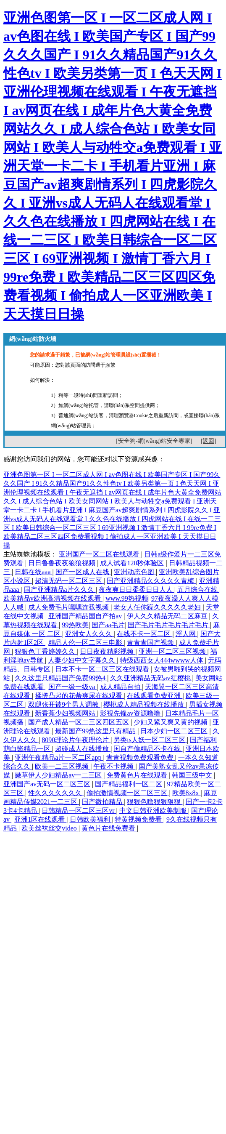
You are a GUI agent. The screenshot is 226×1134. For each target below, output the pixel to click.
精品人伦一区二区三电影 (86, 642)
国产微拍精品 (103, 801)
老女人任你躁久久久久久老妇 (157, 607)
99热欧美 (75, 624)
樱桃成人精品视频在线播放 (144, 704)
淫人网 (186, 633)
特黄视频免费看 (139, 819)
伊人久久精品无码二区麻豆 (168, 616)
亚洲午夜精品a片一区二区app (59, 757)
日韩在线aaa (33, 571)
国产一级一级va (72, 686)
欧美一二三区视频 (62, 766)
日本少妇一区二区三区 (174, 731)
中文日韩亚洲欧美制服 (153, 810)
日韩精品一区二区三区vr (79, 810)
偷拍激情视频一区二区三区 (128, 792)
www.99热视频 (126, 598)
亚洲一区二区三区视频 (173, 651)
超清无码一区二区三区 (69, 580)
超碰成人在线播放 (82, 748)
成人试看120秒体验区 (133, 563)
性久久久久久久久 (56, 792)
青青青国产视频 (151, 642)
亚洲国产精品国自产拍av (86, 616)
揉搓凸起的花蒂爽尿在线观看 (79, 695)
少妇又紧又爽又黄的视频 (171, 722)
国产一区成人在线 (83, 571)
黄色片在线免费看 (109, 828)
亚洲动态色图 (135, 571)
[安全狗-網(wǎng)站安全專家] (154, 441)
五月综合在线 (198, 589)
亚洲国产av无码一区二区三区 (47, 784)
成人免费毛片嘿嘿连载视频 (69, 607)
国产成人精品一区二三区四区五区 (79, 722)
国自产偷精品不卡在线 (147, 748)
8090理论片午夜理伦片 (76, 739)
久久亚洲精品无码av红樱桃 (151, 677)
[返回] (208, 441)
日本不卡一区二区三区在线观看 (103, 669)
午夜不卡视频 (114, 766)
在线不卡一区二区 (144, 633)
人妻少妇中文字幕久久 (82, 660)
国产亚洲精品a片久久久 (60, 589)
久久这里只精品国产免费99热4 (61, 677)
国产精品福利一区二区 (129, 784)
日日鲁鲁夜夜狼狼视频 (62, 563)
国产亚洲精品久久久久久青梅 (151, 580)
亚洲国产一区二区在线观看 (100, 554)
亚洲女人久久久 (89, 633)
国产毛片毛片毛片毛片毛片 (169, 624)
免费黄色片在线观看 (138, 775)
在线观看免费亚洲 (154, 695)
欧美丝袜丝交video (50, 828)
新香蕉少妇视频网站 (66, 713)
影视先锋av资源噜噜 (131, 713)
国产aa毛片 (108, 624)
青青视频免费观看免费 (140, 757)
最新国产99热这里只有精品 (96, 731)
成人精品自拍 (121, 686)
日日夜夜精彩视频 (107, 651)
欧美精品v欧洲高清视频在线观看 (52, 598)
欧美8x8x (186, 792)
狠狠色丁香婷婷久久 (46, 651)
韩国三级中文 (193, 775)
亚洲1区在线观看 (40, 819)
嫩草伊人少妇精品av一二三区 (59, 775)
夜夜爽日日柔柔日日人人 (136, 589)
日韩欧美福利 (91, 819)
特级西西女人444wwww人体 (162, 660)
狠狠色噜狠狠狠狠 (154, 801)
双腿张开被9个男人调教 (64, 704)
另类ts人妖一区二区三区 (150, 739)
